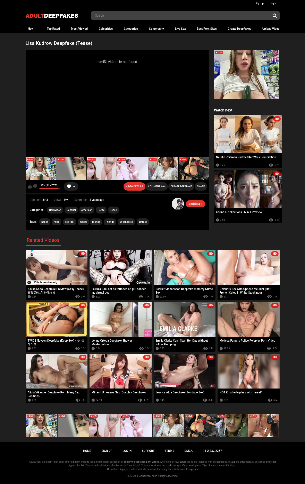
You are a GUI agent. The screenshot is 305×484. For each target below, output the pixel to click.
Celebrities (106, 28)
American (86, 210)
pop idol (69, 221)
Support (148, 450)
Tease (113, 210)
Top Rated (53, 28)
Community (156, 28)
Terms (169, 450)
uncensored (126, 221)
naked (44, 221)
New (31, 28)
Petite (101, 210)
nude (56, 221)
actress (143, 221)
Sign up (259, 3)
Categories (131, 28)
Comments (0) (157, 186)
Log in (273, 3)
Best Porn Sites (207, 28)
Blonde (96, 221)
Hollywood (55, 210)
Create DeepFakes (239, 28)
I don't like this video (35, 186)
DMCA (188, 450)
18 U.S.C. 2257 (212, 450)
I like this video (30, 186)
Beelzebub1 (195, 203)
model (83, 221)
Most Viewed (79, 28)
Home (87, 450)
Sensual (71, 210)
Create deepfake (181, 186)
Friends (110, 221)
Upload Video (271, 28)
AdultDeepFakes (148, 476)
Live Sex (180, 28)
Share (201, 186)
